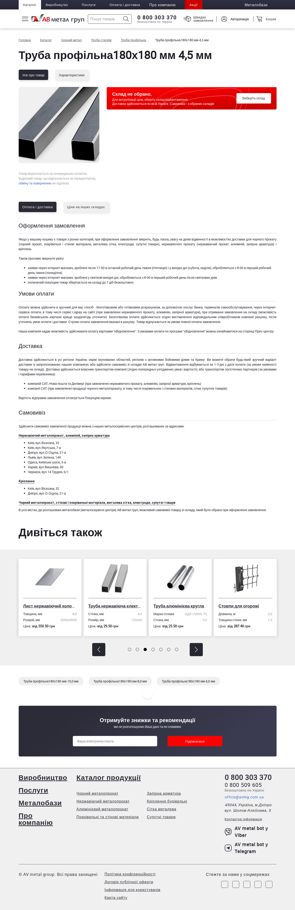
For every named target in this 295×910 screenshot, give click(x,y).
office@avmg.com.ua (244, 797)
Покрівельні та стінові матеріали (108, 816)
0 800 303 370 (157, 17)
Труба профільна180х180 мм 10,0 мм (51, 681)
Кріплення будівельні (167, 801)
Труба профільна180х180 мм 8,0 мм (120, 681)
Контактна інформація (243, 819)
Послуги (89, 5)
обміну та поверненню (35, 183)
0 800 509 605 (243, 785)
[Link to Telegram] (246, 884)
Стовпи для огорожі (240, 606)
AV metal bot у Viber (246, 831)
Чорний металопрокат (97, 793)
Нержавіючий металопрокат (103, 801)
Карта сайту (116, 897)
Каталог (30, 5)
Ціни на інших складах (86, 207)
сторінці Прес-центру (258, 331)
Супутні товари (161, 816)
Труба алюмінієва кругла (180, 606)
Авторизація (239, 19)
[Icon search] (126, 19)
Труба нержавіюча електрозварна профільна (117, 606)
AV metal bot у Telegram (246, 847)
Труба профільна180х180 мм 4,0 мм (188, 681)
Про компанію (36, 819)
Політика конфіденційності (130, 874)
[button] (98, 649)
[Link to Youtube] (269, 884)
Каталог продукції (109, 777)
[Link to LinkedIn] (257, 884)
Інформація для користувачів (133, 889)
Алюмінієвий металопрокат (102, 809)
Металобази (40, 802)
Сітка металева (161, 809)
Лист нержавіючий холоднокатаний (52, 606)
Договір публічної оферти (129, 881)
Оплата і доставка (124, 5)
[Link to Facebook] (224, 884)
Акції (193, 5)
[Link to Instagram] (235, 884)
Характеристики (71, 75)
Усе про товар (33, 75)
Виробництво (57, 5)
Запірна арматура (164, 793)
